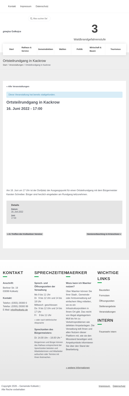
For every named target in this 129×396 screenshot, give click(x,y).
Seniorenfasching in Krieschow (105, 234)
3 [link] (95, 28)
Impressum (105, 386)
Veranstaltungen (16, 65)
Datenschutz (119, 386)
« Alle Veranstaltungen (17, 86)
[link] (85, 27)
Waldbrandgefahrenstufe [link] (90, 39)
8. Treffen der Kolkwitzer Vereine (23, 234)
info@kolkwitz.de (19, 310)
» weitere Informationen (78, 367)
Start (5, 65)
